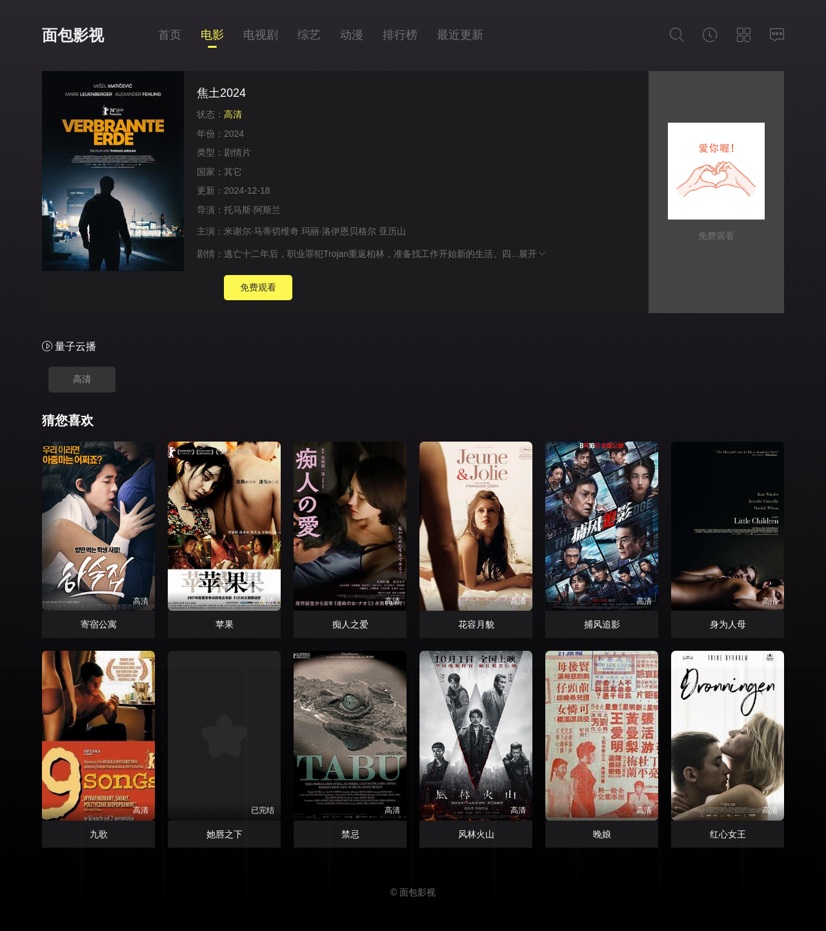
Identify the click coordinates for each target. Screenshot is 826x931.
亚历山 (392, 231)
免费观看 (258, 287)
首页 (169, 34)
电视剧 (260, 34)
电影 (212, 34)
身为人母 (728, 624)
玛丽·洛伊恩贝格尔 (338, 231)
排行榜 (400, 34)
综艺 (309, 34)
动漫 (351, 34)
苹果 (225, 624)
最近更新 (460, 34)
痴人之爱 (350, 624)
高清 (82, 379)
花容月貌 (476, 624)
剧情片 (237, 152)
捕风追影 (602, 624)
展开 (533, 254)
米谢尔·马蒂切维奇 (261, 231)
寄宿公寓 (99, 624)
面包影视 (73, 35)
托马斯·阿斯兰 (252, 210)
